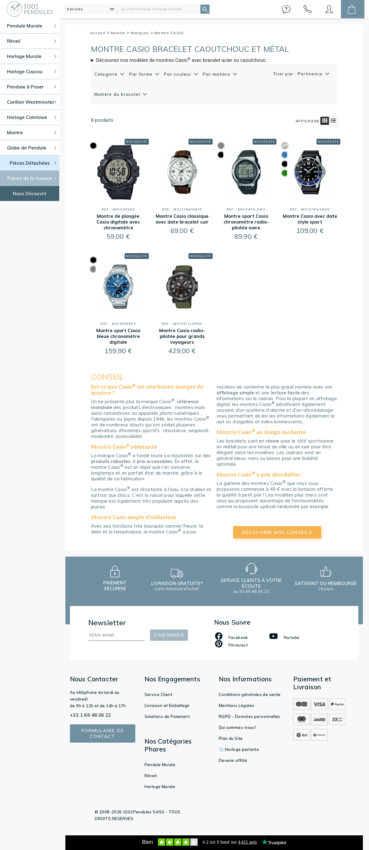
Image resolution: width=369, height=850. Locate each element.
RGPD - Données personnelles (249, 716)
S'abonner (169, 635)
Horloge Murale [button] (31, 56)
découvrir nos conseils (277, 532)
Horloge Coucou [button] (31, 71)
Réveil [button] (31, 41)
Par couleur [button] (178, 74)
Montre (120, 32)
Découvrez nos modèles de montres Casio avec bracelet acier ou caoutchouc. (181, 60)
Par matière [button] (217, 74)
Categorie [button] (106, 74)
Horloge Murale (159, 786)
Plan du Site (231, 738)
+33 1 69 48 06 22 (90, 715)
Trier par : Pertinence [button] (298, 74)
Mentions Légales (236, 705)
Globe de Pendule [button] (31, 148)
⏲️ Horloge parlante (239, 749)
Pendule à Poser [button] (31, 87)
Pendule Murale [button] (31, 26)
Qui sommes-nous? (237, 727)
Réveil (150, 775)
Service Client (158, 694)
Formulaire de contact (102, 733)
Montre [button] (31, 132)
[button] (286, 9)
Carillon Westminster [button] (31, 102)
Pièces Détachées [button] (33, 163)
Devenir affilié (233, 760)
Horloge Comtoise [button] (31, 117)
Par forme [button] (141, 74)
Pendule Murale (160, 764)
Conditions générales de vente (250, 694)
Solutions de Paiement (167, 716)
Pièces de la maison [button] (32, 178)
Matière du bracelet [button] (118, 94)
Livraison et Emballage (167, 705)
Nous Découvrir (30, 193)
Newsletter (107, 622)
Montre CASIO (169, 32)
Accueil (100, 32)
